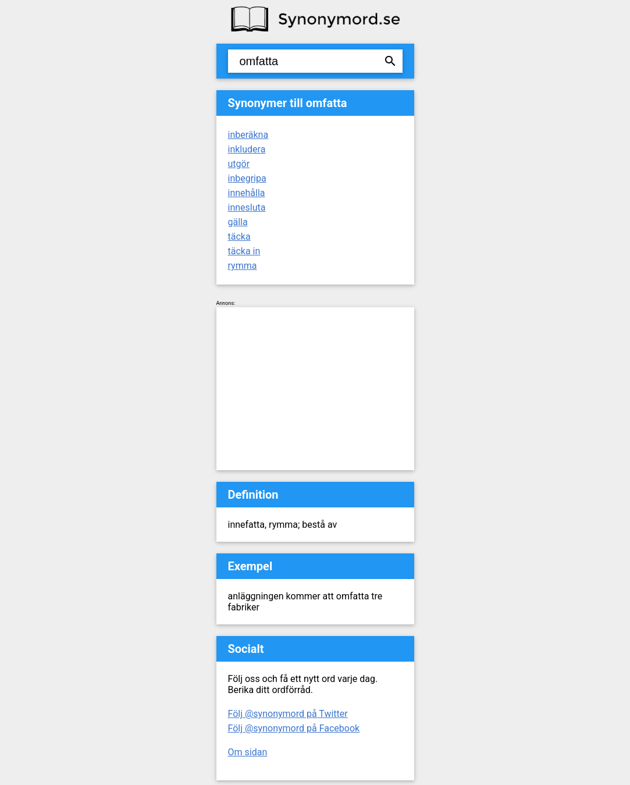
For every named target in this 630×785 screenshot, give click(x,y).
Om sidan (248, 752)
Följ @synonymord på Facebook (294, 728)
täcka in (244, 251)
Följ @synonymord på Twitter (288, 713)
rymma (242, 265)
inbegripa (247, 178)
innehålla (246, 192)
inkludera (247, 149)
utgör (239, 163)
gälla (238, 222)
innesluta (247, 207)
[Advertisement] (315, 388)
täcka (239, 236)
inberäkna (248, 134)
